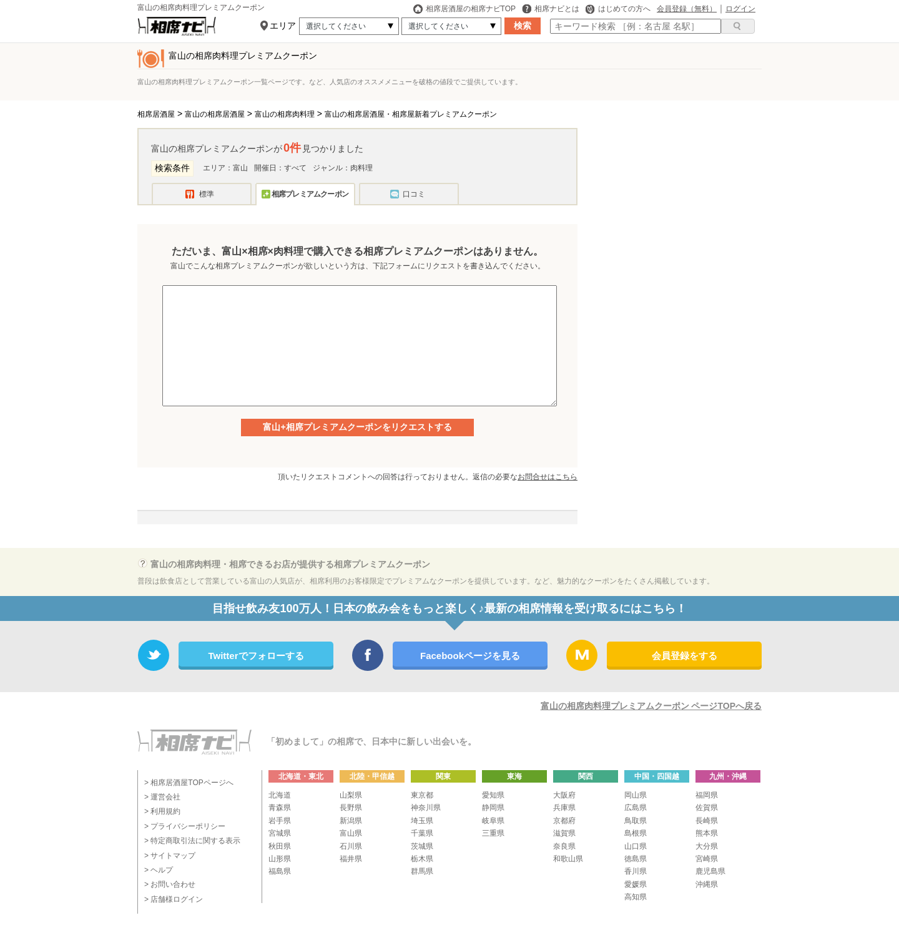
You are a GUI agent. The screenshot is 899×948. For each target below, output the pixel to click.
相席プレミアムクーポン (310, 194)
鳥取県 (635, 820)
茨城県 (422, 846)
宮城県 (279, 833)
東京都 (422, 795)
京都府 (564, 820)
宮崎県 (706, 858)
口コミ (414, 194)
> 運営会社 (162, 797)
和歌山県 (568, 858)
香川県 (635, 871)
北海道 (279, 795)
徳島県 (635, 858)
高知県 (635, 896)
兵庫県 (564, 807)
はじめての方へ (618, 8)
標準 (206, 194)
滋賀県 (564, 833)
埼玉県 (422, 820)
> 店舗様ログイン (173, 899)
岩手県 (279, 820)
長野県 (351, 807)
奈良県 (564, 846)
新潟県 (351, 820)
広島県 (635, 807)
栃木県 (422, 858)
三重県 (493, 833)
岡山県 (635, 795)
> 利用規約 (162, 811)
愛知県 (493, 795)
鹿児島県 (710, 871)
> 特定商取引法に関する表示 (192, 840)
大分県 (706, 846)
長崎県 (706, 820)
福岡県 (706, 795)
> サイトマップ (169, 855)
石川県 (351, 846)
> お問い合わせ (169, 884)
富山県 (351, 833)
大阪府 (564, 795)
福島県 (279, 871)
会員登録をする (684, 655)
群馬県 (422, 871)
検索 (522, 26)
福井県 (351, 858)
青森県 (279, 807)
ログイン (740, 8)
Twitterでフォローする (255, 655)
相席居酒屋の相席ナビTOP (464, 8)
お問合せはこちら (547, 476)
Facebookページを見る (470, 655)
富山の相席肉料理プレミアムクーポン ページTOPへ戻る (651, 706)
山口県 (635, 846)
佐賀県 (706, 807)
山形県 (279, 858)
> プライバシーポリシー (184, 826)
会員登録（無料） (687, 8)
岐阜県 (493, 820)
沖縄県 (706, 884)
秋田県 (279, 846)
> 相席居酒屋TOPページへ (188, 782)
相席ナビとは (550, 8)
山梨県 (351, 795)
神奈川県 (426, 807)
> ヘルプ (158, 870)
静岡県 (493, 807)
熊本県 (706, 833)
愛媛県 (635, 884)
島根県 (635, 833)
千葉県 (422, 833)
